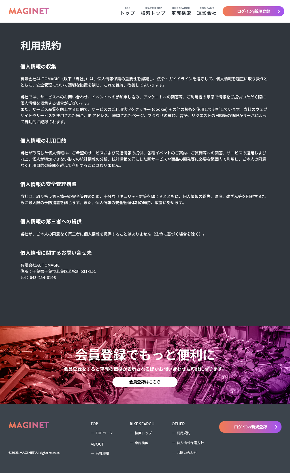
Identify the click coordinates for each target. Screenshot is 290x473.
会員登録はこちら (145, 382)
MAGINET (28, 11)
